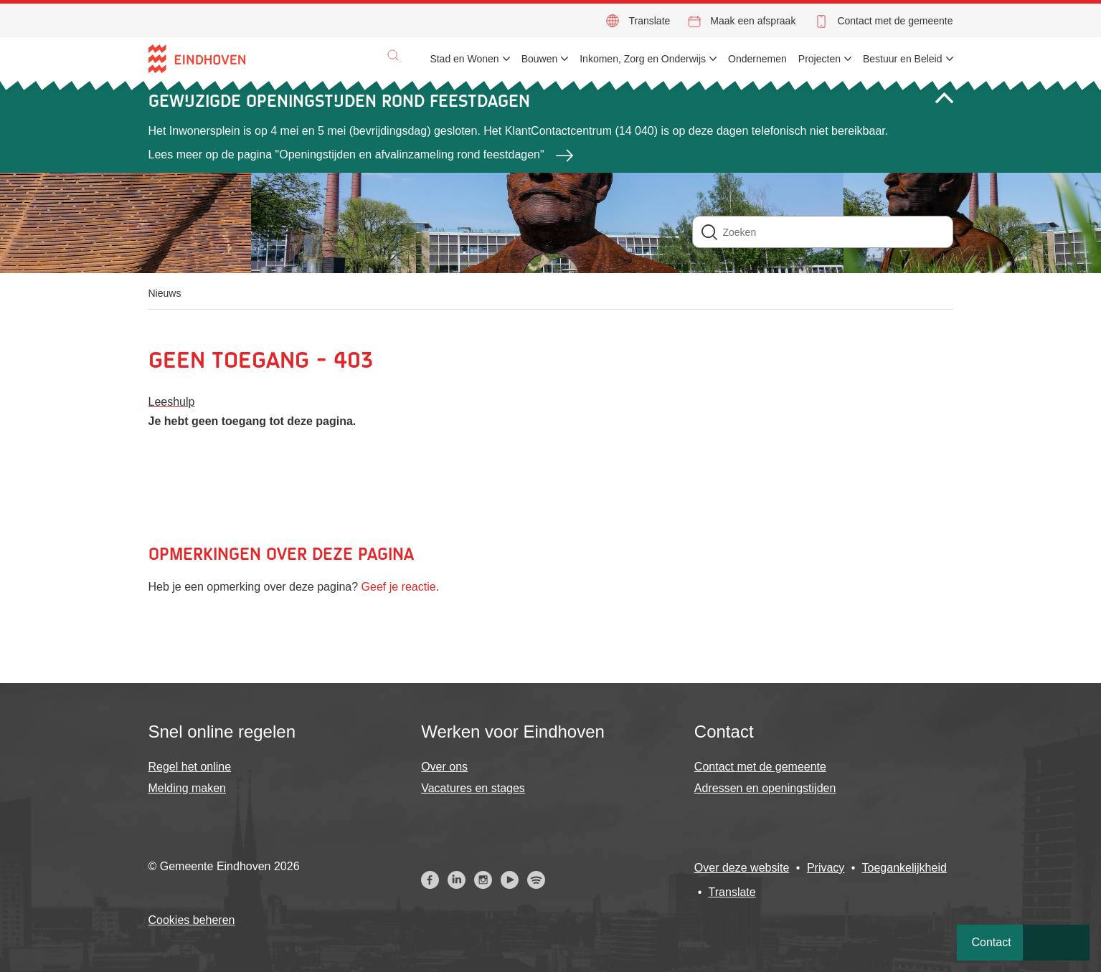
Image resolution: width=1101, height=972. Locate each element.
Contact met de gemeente (895, 21)
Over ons (444, 767)
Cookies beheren (191, 920)
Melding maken (187, 788)
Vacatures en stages (473, 788)
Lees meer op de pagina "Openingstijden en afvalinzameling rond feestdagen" (346, 154)
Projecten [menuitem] (819, 59)
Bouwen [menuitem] (539, 59)
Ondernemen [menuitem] (757, 59)
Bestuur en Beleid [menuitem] (902, 59)
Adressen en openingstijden (765, 788)
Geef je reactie (399, 587)
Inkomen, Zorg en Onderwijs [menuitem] (643, 59)
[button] (393, 55)
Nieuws (164, 293)
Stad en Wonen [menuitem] (464, 59)
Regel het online (190, 767)
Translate (649, 21)
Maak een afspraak (752, 21)
